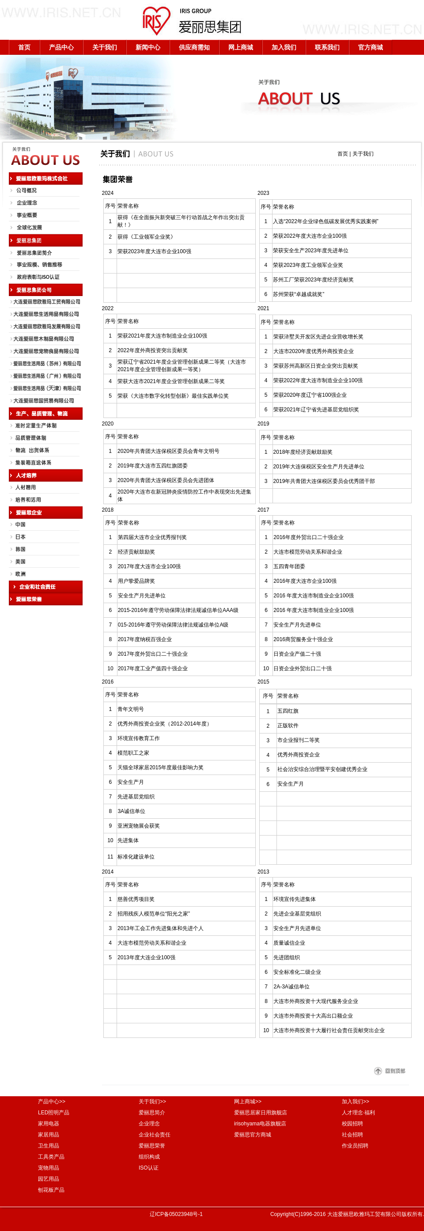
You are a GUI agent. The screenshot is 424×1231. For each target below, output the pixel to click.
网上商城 (240, 47)
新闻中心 (148, 47)
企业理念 (149, 1124)
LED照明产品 (53, 1112)
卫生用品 (48, 1146)
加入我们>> (355, 1101)
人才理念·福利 (358, 1112)
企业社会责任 (154, 1135)
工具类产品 (51, 1157)
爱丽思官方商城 (252, 1135)
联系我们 (327, 47)
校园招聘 (352, 1124)
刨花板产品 (51, 1190)
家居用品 (48, 1135)
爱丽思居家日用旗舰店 (260, 1112)
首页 (24, 47)
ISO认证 (149, 1168)
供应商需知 (194, 47)
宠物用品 (48, 1168)
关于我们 (104, 47)
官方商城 (370, 47)
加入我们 (284, 47)
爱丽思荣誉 (152, 1146)
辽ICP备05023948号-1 (176, 1214)
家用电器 (48, 1124)
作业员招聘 (355, 1146)
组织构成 (149, 1157)
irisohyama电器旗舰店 (260, 1124)
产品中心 (61, 47)
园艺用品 (48, 1179)
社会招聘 (352, 1135)
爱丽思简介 (152, 1112)
